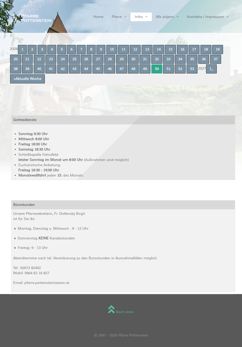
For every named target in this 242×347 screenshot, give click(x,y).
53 (192, 69)
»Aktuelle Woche (27, 79)
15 (170, 49)
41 (51, 69)
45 (98, 69)
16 (182, 49)
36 (204, 59)
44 (86, 69)
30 (133, 59)
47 (121, 69)
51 (168, 69)
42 (63, 69)
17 (194, 49)
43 (74, 69)
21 (27, 59)
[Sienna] (30, 18)
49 (145, 69)
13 (147, 49)
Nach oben (121, 312)
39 (27, 69)
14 (159, 49)
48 (133, 69)
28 (110, 59)
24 (63, 59)
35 (192, 59)
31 (145, 59)
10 (112, 49)
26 (86, 59)
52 (180, 69)
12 (135, 49)
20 (16, 59)
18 (206, 49)
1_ (211, 69)
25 (74, 59)
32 (157, 59)
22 (39, 59)
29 (121, 59)
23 (51, 59)
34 (180, 59)
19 (218, 49)
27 (98, 59)
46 (110, 69)
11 (123, 49)
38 (16, 69)
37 (216, 59)
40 (39, 69)
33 (168, 59)
